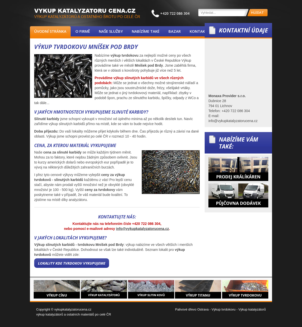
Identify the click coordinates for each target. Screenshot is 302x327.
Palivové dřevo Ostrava (192, 309)
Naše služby (111, 31)
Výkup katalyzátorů (252, 309)
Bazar (174, 31)
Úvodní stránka (50, 31)
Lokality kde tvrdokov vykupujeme (71, 263)
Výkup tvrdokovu (223, 309)
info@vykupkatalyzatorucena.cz (142, 229)
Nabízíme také (145, 31)
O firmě (82, 31)
